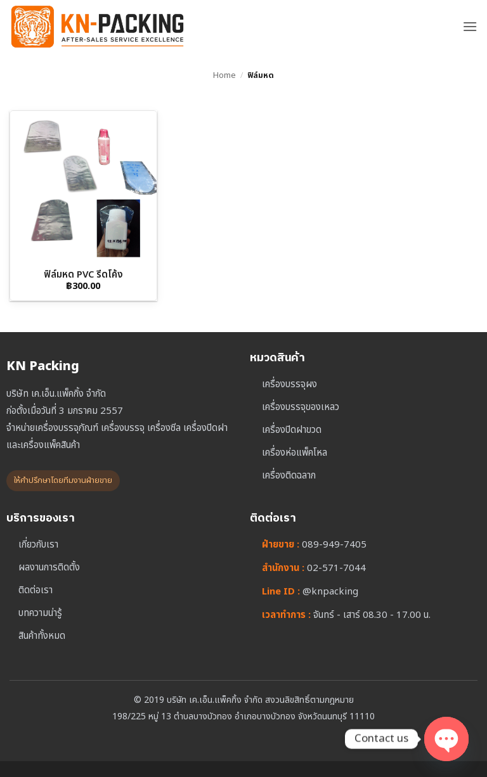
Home (224, 75)
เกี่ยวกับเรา (38, 544)
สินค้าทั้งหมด (41, 636)
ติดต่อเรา (35, 590)
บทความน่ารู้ (40, 613)
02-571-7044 (336, 568)
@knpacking (330, 591)
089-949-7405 (334, 544)
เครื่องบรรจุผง (289, 384)
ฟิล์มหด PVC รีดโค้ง (83, 275)
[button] (469, 26)
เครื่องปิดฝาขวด (291, 430)
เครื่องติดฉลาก (289, 475)
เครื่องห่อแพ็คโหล (294, 453)
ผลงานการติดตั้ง (49, 567)
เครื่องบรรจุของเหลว (300, 407)
